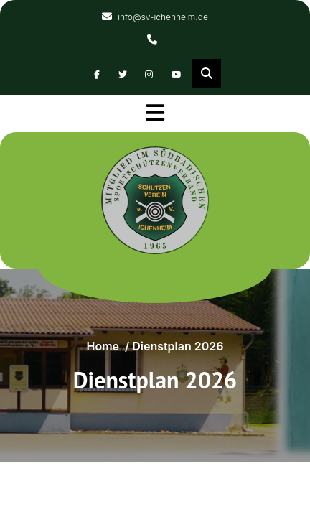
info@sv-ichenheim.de (155, 16)
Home (102, 346)
